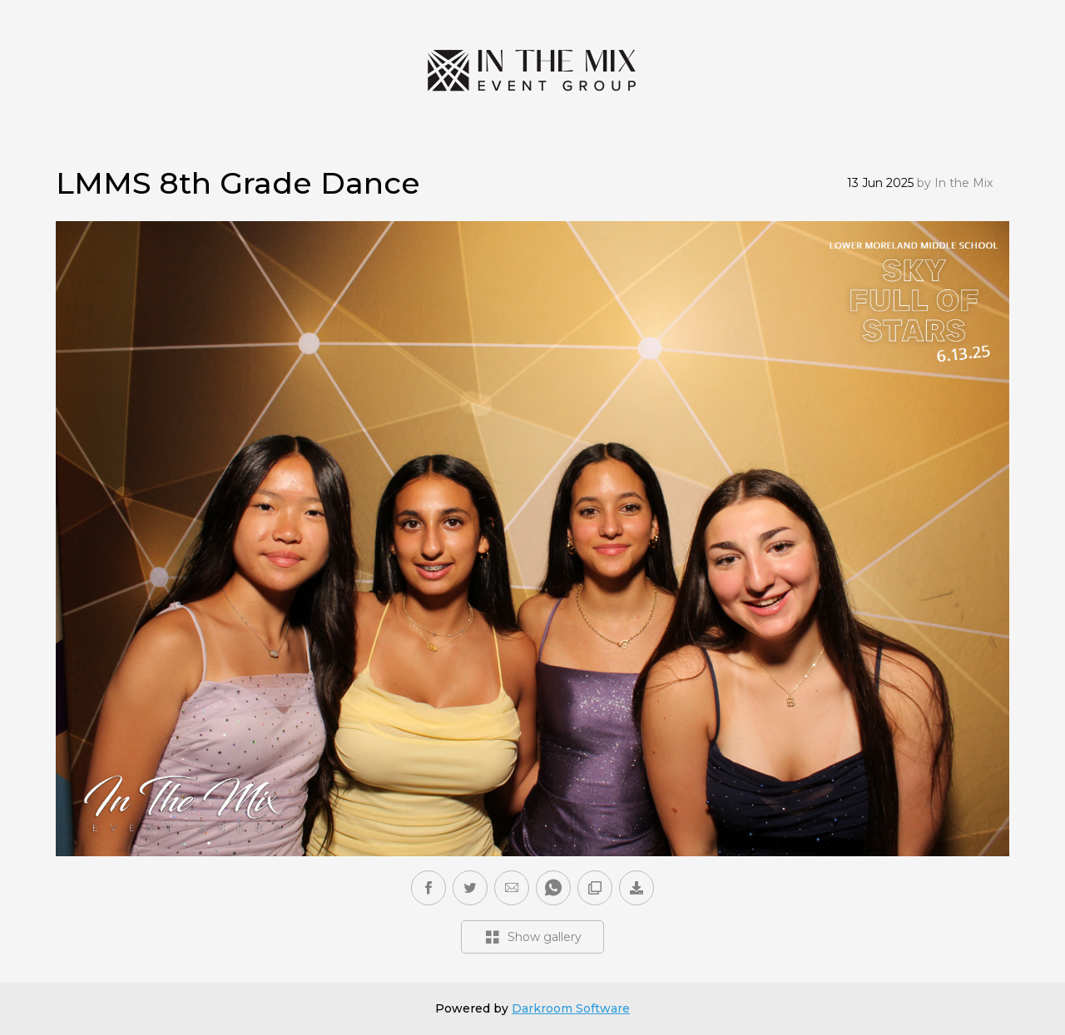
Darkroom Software (571, 1008)
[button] (511, 887)
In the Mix (963, 182)
